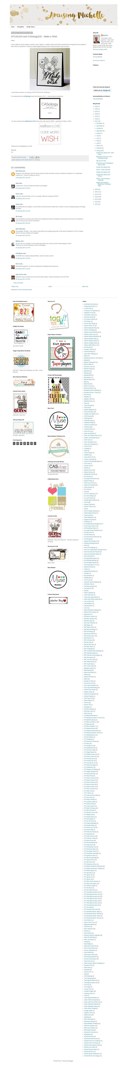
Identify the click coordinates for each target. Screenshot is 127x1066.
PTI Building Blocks (89, 735)
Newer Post (15, 286)
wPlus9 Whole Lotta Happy (91, 1056)
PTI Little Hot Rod (89, 804)
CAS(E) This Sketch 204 (103, 172)
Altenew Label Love (89, 334)
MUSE (86, 674)
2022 (96, 109)
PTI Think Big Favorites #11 (92, 892)
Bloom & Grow (88, 386)
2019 (96, 116)
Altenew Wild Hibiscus (90, 345)
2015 (96, 192)
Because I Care (88, 366)
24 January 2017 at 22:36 (23, 258)
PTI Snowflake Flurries (90, 851)
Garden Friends (88, 504)
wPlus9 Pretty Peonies (90, 1049)
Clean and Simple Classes (91, 435)
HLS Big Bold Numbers (90, 558)
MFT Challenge (88, 649)
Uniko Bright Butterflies (90, 997)
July (97, 135)
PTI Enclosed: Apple (89, 750)
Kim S (17, 264)
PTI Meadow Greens (90, 812)
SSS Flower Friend (89, 954)
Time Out (86, 985)
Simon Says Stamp (89, 948)
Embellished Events (89, 474)
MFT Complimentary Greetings (92, 651)
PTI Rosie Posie (88, 840)
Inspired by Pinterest (90, 571)
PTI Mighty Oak (88, 814)
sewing (86, 941)
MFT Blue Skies (88, 646)
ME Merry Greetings (89, 629)
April (97, 143)
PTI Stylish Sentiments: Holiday (93, 868)
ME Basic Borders (89, 618)
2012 (96, 199)
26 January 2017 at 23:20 (23, 279)
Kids (85, 590)
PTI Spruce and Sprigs (90, 857)
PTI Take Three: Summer (91, 881)
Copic (85, 450)
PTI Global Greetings (90, 765)
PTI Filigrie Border (89, 752)
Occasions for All (88, 683)
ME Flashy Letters (89, 627)
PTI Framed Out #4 (89, 760)
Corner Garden (88, 452)
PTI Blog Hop (88, 724)
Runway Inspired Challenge (92, 935)
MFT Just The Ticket (89, 659)
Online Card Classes (90, 689)
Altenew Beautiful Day (90, 328)
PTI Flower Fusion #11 (90, 756)
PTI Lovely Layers (89, 806)
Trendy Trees (87, 989)
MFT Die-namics (88, 657)
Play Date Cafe (88, 711)
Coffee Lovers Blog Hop (90, 437)
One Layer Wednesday (90, 687)
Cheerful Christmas (89, 424)
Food (85, 491)
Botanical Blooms (89, 388)
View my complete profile (100, 49)
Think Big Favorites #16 (90, 982)
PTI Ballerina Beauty (90, 720)
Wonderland (87, 1034)
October (98, 128)
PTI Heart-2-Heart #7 (90, 786)
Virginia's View (88, 1013)
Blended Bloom (88, 379)
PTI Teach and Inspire (90, 883)
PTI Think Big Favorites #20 (92, 903)
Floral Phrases (88, 487)
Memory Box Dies (89, 644)
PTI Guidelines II (88, 767)
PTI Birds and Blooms (90, 722)
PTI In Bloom (87, 793)
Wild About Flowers (89, 1021)
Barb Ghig (19, 171)
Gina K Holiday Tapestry (91, 511)
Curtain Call (87, 465)
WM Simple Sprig (89, 1030)
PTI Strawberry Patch (90, 864)
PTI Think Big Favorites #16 (92, 898)
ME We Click (87, 642)
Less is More (87, 601)
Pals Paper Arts (88, 698)
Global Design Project (90, 513)
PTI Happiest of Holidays (91, 769)
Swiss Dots (87, 967)
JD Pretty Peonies (89, 586)
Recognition (20, 27)
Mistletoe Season (89, 668)
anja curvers (19, 274)
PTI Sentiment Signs (90, 849)
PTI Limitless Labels (89, 801)
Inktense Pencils (88, 567)
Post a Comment (18, 283)
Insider (86, 569)
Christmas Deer (88, 429)
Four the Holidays (89, 496)
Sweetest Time (88, 965)
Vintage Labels (88, 1010)
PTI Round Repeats (89, 842)
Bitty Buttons (87, 377)
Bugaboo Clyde (88, 399)
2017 (96, 121)
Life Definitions (88, 603)
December (99, 123)
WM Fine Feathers (89, 1025)
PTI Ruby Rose (88, 845)
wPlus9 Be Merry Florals (91, 1038)
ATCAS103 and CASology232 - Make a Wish (105, 163)
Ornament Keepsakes (90, 694)
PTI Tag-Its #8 (88, 879)
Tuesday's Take (88, 993)
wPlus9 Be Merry (89, 1036)
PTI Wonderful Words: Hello (92, 916)
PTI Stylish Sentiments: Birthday (93, 866)
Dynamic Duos (88, 470)
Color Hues (87, 440)
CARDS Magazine (89, 409)
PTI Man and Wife (89, 810)
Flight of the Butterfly (90, 485)
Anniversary (87, 347)
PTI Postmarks (88, 834)
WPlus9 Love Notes (89, 1047)
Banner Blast (87, 364)
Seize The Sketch (89, 939)
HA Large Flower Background (92, 530)
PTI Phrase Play (88, 829)
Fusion (86, 502)
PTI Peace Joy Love (89, 827)
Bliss (85, 381)
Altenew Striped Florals (90, 340)
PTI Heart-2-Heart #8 (90, 788)
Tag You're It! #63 (101, 161)
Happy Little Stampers (90, 541)
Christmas (87, 427)
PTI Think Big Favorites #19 (92, 901)
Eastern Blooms (88, 472)
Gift (85, 509)
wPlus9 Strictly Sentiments (91, 1053)
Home (13, 27)
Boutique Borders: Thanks (91, 392)
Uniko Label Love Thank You (92, 1002)
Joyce (17, 204)
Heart (85, 545)
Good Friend (87, 515)
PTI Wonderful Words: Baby (92, 911)
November (99, 126)
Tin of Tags (87, 987)
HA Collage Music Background (92, 524)
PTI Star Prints (88, 862)
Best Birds (87, 371)
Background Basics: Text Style (92, 358)
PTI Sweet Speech (89, 870)
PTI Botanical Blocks (90, 728)
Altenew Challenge (89, 330)
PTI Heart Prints (88, 776)
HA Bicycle (87, 521)
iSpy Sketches (88, 575)
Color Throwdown (89, 442)
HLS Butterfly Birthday (90, 560)
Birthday (86, 373)
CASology (26, 96)
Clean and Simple (89, 433)
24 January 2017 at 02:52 (23, 223)
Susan (18, 194)
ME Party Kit (87, 638)
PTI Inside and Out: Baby (91, 795)
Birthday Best (88, 375)
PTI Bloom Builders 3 (90, 726)
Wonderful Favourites (90, 1032)
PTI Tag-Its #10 (88, 875)
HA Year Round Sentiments (91, 537)
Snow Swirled (88, 952)
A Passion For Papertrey (91, 310)
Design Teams (31, 27)
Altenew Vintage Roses (90, 343)
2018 (96, 119)
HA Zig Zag (87, 539)
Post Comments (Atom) (25, 289)
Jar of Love (87, 580)
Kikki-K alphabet (88, 593)
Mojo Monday (88, 670)
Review (86, 931)
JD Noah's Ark (88, 584)
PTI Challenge (88, 739)
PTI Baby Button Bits (90, 715)
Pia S (17, 216)
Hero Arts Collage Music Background (94, 549)
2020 (96, 114)
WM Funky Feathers (89, 1028)
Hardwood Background (90, 543)
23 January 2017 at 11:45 (23, 211)
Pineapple (87, 707)
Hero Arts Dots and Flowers (92, 552)
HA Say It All (87, 532)
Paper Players (88, 700)
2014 (96, 194)
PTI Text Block (88, 888)
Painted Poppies (88, 696)
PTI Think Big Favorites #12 (92, 894)
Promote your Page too (99, 60)
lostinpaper (19, 253)
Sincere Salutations (89, 950)
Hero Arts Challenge (89, 547)
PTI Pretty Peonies (89, 836)
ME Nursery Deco (89, 633)
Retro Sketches (88, 929)
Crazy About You (88, 457)
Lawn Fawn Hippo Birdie (91, 597)
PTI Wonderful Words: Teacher (92, 918)
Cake (85, 403)
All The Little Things (89, 323)
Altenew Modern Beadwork (91, 336)
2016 (96, 189)
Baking (86, 360)
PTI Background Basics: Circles (93, 717)
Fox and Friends (88, 498)
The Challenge (88, 976)
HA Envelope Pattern (90, 526)
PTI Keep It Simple (89, 799)
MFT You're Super (89, 666)
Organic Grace (88, 692)
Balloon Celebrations (90, 362)
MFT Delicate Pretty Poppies (92, 655)
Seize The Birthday (89, 937)
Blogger (71, 1061)
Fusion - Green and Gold (103, 169)
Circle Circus (87, 431)
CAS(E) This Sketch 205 (103, 167)
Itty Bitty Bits (87, 577)
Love (85, 608)
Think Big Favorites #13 (90, 980)
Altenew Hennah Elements (91, 332)
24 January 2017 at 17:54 (23, 247)
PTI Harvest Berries (89, 773)
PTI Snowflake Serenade (91, 853)
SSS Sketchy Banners (90, 957)
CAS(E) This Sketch (89, 414)
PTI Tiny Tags (88, 907)
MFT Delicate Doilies (90, 653)
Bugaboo (86, 396)
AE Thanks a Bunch (89, 319)
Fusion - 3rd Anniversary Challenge (103, 179)
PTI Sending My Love (90, 847)
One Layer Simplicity (90, 685)
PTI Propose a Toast (90, 838)
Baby (85, 356)
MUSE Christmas (89, 676)
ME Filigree (87, 625)
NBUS (86, 679)
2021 (96, 111)
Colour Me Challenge (90, 444)
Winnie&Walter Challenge (91, 1023)
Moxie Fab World (89, 672)
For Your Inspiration (89, 493)
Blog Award (87, 384)
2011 (96, 201)
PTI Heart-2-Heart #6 (90, 784)
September (99, 131)
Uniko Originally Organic (91, 1006)
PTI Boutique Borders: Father (92, 732)
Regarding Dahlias (89, 924)
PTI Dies (86, 743)
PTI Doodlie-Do (88, 745)
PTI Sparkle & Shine (89, 855)
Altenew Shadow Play (90, 338)
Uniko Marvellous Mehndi (91, 1004)
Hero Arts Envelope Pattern (91, 554)
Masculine (87, 614)
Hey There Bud (88, 556)
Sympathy (87, 969)
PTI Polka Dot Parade (90, 832)
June (97, 138)
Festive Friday (88, 481)
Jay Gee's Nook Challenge (91, 582)
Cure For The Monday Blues (92, 461)
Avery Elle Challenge (90, 353)
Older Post (85, 286)
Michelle (105, 35)
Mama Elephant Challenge (91, 610)
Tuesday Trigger (88, 991)
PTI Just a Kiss (88, 797)
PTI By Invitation (88, 737)
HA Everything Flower (90, 528)
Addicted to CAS (30, 121)
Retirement (87, 926)
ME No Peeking (88, 631)
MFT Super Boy (88, 664)
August (98, 133)
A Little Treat (87, 308)
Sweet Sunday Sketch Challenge (93, 963)
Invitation (86, 573)
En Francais (87, 476)
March (98, 145)
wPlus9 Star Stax (89, 1051)
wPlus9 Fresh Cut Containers (92, 1040)
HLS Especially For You (90, 565)
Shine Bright (87, 944)
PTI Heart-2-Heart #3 (90, 780)
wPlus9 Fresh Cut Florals (91, 1043)
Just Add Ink (87, 588)
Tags (85, 974)
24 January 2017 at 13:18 (23, 235)
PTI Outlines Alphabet (90, 823)
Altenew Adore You (29, 159)
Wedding (86, 1017)
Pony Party (87, 713)
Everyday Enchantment (90, 478)
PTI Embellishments (89, 748)
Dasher (86, 468)
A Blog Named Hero (89, 306)
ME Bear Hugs (88, 621)
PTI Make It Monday (89, 808)
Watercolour (87, 1015)
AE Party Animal (88, 317)
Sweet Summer (88, 961)
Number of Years (88, 681)
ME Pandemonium (89, 636)
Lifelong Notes (88, 605)
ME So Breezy (88, 640)
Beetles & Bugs (88, 368)
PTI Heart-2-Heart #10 (90, 778)
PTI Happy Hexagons (90, 771)
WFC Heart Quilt (88, 1019)
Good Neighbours (89, 517)
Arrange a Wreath (89, 349)
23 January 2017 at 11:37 (23, 198)
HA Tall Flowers (88, 534)
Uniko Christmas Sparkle (91, 1000)
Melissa (18, 241)
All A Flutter (87, 321)
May (97, 140)
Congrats (86, 448)
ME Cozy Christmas (89, 623)
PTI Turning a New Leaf (90, 909)
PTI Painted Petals (89, 825)
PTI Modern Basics (89, 817)
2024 (96, 106)
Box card (86, 394)
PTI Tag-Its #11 (88, 877)
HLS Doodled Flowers (90, 562)
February (99, 148)
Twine (85, 995)
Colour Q (86, 446)
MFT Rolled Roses (89, 661)
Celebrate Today (88, 422)
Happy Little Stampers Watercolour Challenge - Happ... (103, 184)
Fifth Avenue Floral (89, 483)
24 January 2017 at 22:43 (23, 268)
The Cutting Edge (89, 978)
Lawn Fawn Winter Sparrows (92, 599)
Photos (86, 702)
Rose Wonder (88, 933)
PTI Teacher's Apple (89, 885)
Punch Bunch (88, 920)
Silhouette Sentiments (90, 946)
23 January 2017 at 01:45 (23, 177)
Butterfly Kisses (88, 401)
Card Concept (88, 405)
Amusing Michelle (97, 56)
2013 (96, 197)
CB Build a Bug (88, 420)
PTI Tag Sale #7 (88, 873)
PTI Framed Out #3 (89, 758)
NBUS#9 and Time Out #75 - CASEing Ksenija (104, 157)
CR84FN (86, 455)
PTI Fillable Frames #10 (90, 754)
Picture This (87, 704)
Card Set (86, 407)
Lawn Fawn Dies (88, 595)
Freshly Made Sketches (90, 500)
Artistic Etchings (88, 351)
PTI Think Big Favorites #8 (91, 905)
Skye (17, 183)
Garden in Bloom (89, 506)
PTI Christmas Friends (90, 741)
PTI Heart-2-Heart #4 (90, 782)
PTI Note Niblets (88, 819)
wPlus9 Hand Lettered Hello (92, 1045)
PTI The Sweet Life (89, 890)
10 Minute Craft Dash (90, 304)
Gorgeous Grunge (89, 519)
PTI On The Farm (89, 821)
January (98, 150)
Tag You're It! (87, 972)
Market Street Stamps (90, 612)
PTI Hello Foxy (88, 791)
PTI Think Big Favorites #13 (92, 896)
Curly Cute (87, 463)
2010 (96, 204)
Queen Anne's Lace (89, 922)
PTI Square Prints (89, 860)
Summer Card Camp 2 (90, 959)
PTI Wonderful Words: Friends (92, 913)
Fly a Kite (86, 489)
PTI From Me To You (90, 763)
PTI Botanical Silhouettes (91, 730)
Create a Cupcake (89, 459)
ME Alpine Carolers (89, 616)
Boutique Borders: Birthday (91, 390)
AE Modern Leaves (89, 315)
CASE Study (87, 416)
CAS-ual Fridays (88, 412)
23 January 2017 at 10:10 (23, 188)
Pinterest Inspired (89, 709)
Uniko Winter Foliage (90, 1008)
